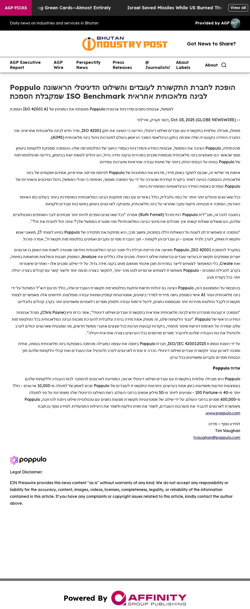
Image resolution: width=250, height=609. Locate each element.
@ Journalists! (157, 65)
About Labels (183, 65)
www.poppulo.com (223, 413)
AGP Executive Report (25, 65)
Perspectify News (88, 65)
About (211, 65)
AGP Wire (58, 65)
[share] (236, 65)
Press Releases (122, 65)
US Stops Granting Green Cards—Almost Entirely (71, 8)
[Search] (224, 65)
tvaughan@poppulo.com (216, 437)
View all (238, 7)
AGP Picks (16, 7)
